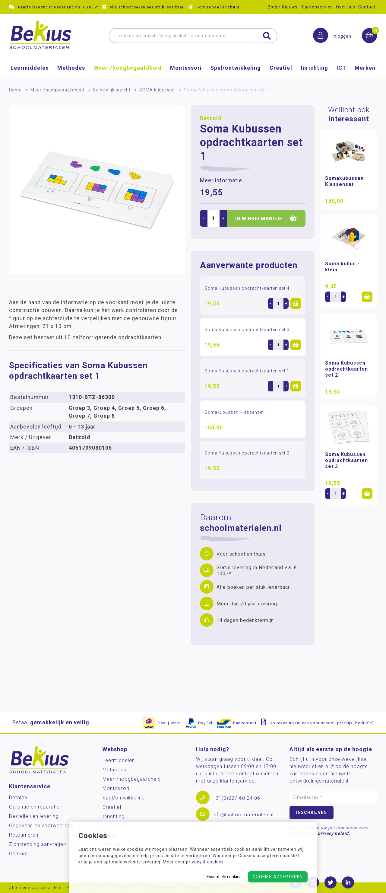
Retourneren (23, 835)
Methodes (71, 68)
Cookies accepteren (278, 876)
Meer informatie (221, 180)
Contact (366, 7)
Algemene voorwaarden (34, 887)
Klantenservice (317, 7)
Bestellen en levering (34, 816)
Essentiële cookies (224, 876)
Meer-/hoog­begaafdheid (127, 68)
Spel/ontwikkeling (235, 68)
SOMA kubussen (157, 90)
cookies (215, 862)
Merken (365, 68)
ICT (341, 68)
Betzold (210, 118)
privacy (194, 862)
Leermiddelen (30, 68)
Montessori (186, 68)
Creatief (281, 68)
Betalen (18, 797)
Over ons (345, 7)
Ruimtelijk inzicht (112, 90)
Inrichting (314, 68)
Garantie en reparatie (34, 807)
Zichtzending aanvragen (37, 844)
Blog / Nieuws (283, 7)
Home (15, 90)
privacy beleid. (334, 833)
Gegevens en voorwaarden (41, 825)
